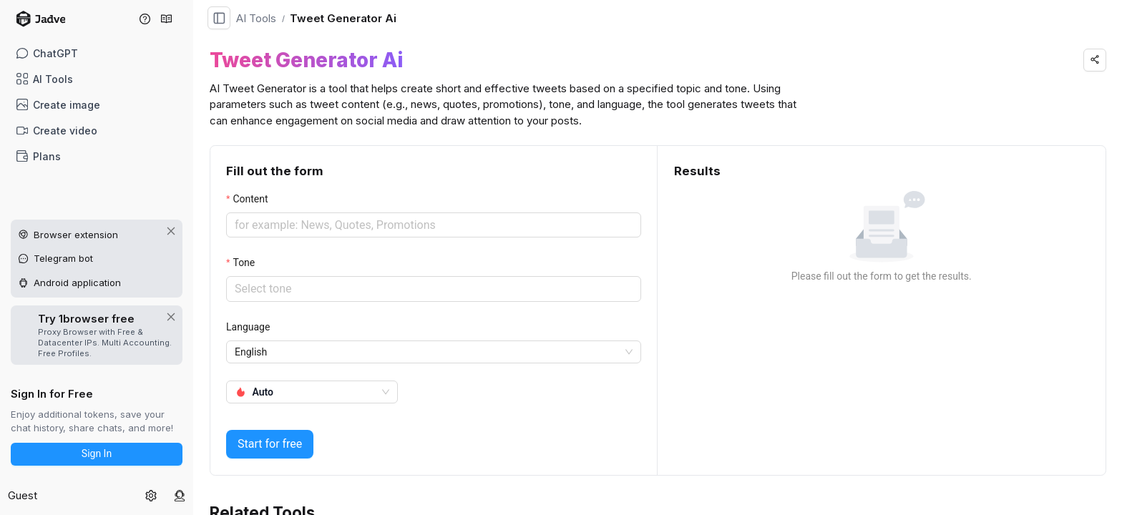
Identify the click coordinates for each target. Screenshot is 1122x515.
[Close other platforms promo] (171, 231)
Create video (57, 130)
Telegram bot (63, 258)
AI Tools (45, 79)
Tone (244, 262)
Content (250, 199)
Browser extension (76, 234)
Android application (77, 282)
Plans (39, 156)
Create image (58, 105)
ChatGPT (47, 53)
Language (248, 327)
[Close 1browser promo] (171, 316)
